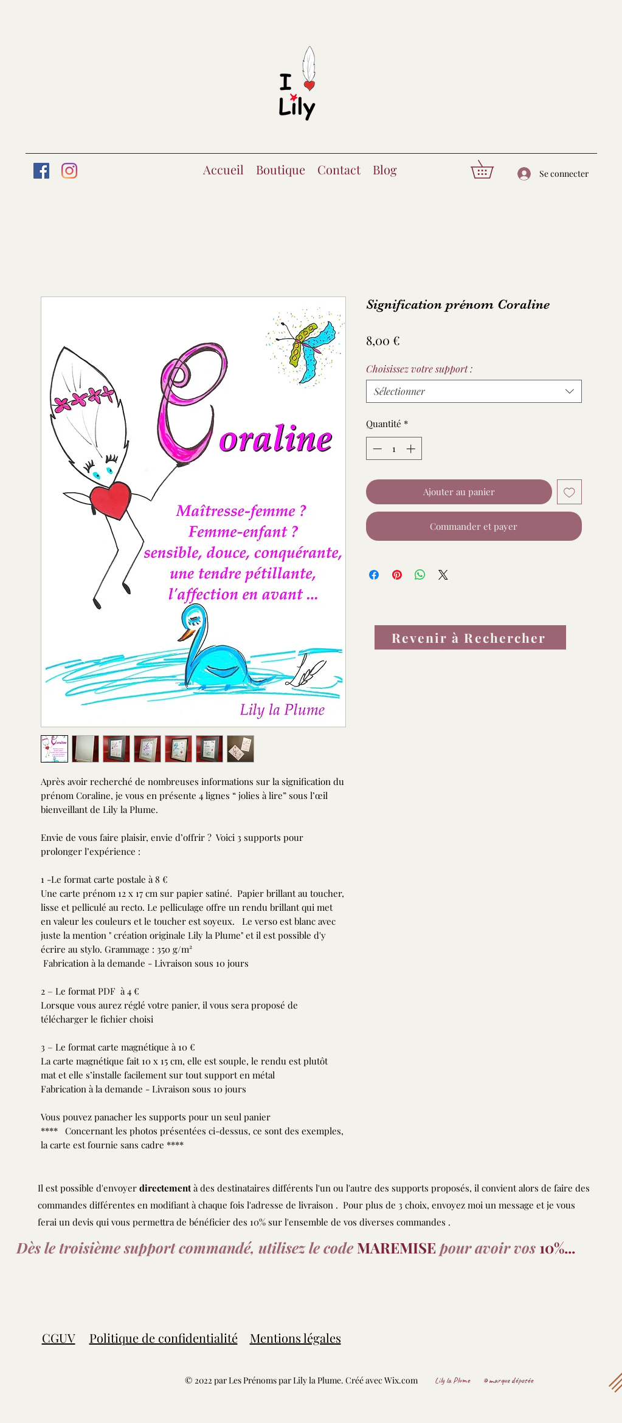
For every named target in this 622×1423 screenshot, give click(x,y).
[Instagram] (69, 171)
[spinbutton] (394, 448)
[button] (491, 169)
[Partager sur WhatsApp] (420, 574)
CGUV (58, 1337)
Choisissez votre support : (419, 368)
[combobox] (474, 391)
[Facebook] (41, 171)
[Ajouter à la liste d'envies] (569, 491)
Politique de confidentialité (163, 1337)
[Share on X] (443, 574)
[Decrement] (376, 448)
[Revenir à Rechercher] (470, 637)
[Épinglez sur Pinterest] (397, 574)
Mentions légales (295, 1337)
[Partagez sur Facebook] (374, 574)
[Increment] (412, 448)
